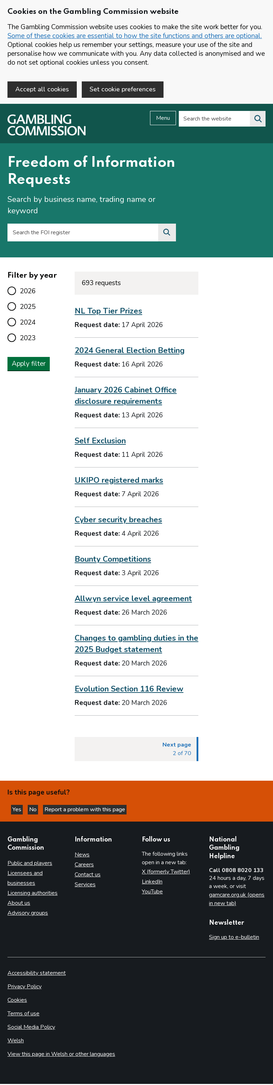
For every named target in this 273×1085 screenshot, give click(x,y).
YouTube (152, 893)
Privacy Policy (24, 988)
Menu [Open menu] (163, 119)
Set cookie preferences (123, 89)
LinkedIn (152, 883)
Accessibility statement (36, 974)
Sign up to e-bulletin (234, 938)
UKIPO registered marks (119, 481)
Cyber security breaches (118, 520)
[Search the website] (258, 120)
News (82, 856)
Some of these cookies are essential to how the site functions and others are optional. (134, 36)
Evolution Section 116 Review (129, 689)
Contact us (88, 876)
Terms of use (23, 1015)
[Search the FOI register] (167, 233)
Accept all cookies (42, 89)
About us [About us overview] (18, 904)
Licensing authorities (32, 894)
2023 (28, 339)
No (33, 810)
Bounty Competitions (113, 560)
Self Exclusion (100, 442)
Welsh (15, 1042)
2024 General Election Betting (129, 351)
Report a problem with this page (84, 810)
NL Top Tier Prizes (108, 312)
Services (85, 885)
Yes (17, 810)
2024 (28, 323)
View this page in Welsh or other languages (61, 1055)
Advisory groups (27, 914)
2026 (28, 292)
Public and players (29, 864)
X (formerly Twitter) (166, 873)
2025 (28, 307)
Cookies (17, 1001)
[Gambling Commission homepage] (46, 135)
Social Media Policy (31, 1028)
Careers (84, 866)
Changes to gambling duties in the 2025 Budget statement (136, 645)
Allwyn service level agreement (133, 599)
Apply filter (29, 364)
